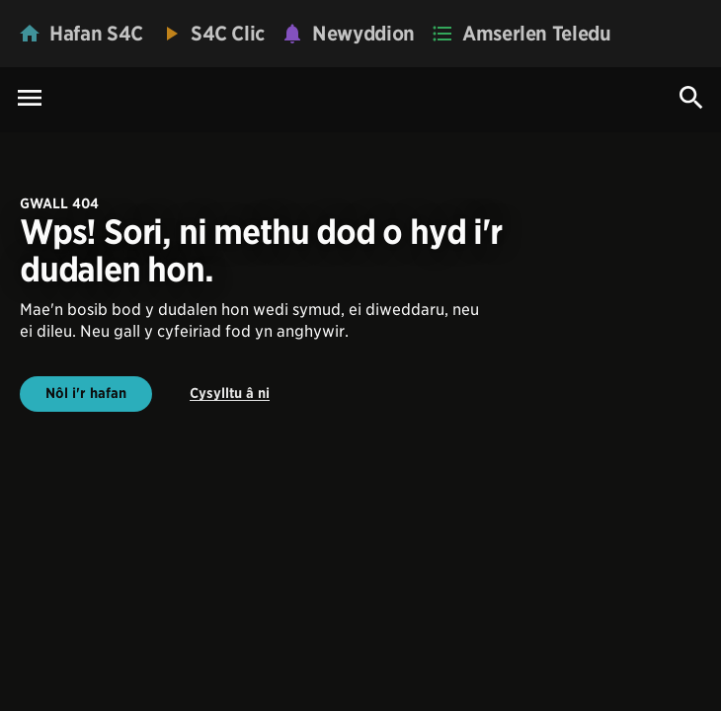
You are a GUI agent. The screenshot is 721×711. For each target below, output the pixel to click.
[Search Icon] (691, 98)
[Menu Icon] (29, 99)
